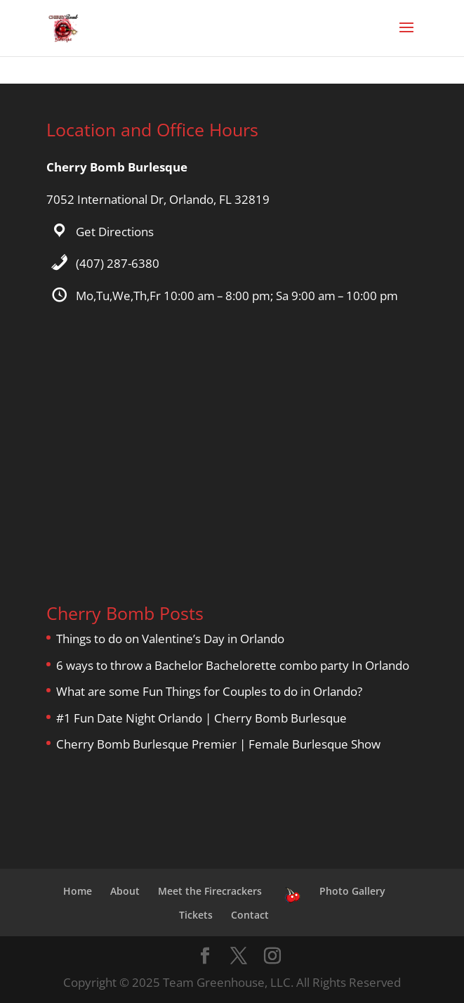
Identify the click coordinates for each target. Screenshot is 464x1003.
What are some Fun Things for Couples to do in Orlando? (209, 691)
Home (77, 891)
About (125, 891)
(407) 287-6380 (117, 263)
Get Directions (115, 232)
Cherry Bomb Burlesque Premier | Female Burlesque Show (218, 744)
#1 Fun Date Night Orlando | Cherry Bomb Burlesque (201, 718)
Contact (250, 914)
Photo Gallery (352, 891)
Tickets (196, 914)
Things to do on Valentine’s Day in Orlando (170, 638)
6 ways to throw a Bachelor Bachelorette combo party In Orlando (232, 665)
